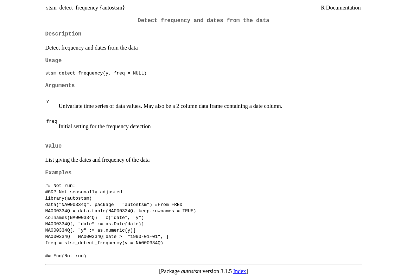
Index (239, 271)
